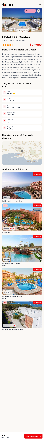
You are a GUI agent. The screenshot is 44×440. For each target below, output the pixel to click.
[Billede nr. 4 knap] (23, 30)
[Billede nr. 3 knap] (22, 30)
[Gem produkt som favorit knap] (38, 11)
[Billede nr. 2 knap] (20, 30)
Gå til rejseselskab (33, 436)
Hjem (3, 40)
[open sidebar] (40, 4)
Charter (10, 40)
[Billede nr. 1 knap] (18, 31)
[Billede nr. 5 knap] (25, 30)
